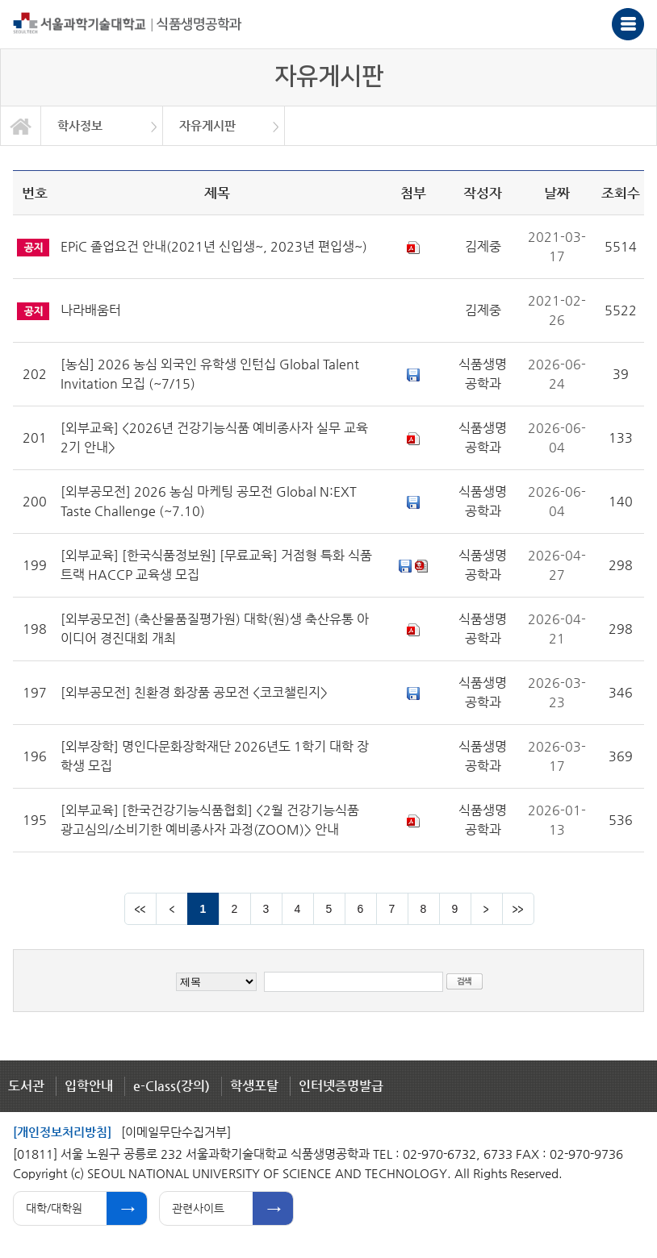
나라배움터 (91, 310)
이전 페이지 (172, 909)
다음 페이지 (487, 909)
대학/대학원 (54, 1208)
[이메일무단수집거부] (176, 1132)
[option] (102, 125)
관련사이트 (198, 1208)
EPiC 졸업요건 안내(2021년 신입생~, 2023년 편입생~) (214, 246)
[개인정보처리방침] (62, 1132)
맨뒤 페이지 (518, 909)
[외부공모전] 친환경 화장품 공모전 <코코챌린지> (194, 692)
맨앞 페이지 (140, 909)
